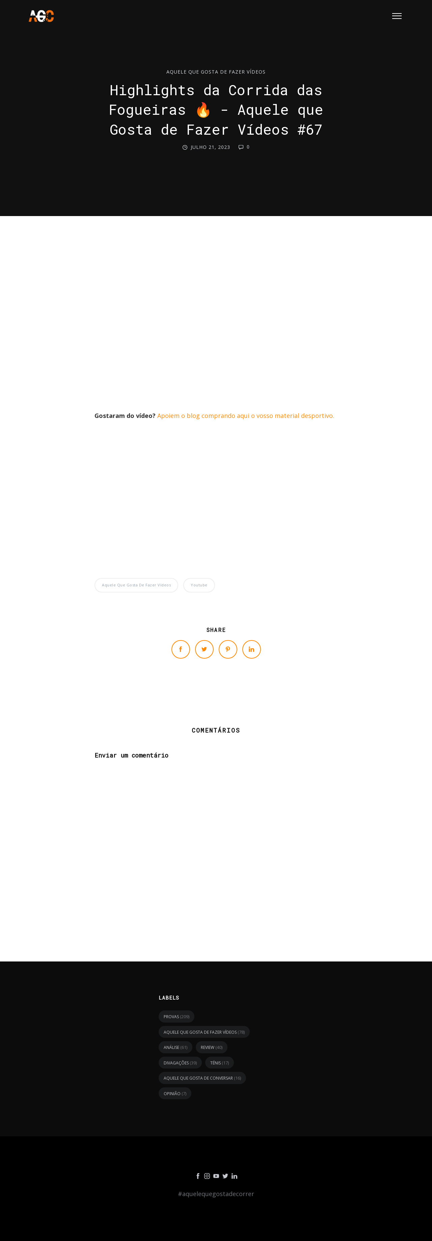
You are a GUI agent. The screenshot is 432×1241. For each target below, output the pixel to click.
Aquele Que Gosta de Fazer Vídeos (216, 72)
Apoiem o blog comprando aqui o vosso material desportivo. (245, 416)
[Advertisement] (216, 315)
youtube (199, 584)
